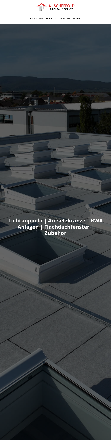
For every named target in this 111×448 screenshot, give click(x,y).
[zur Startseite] (55, 7)
